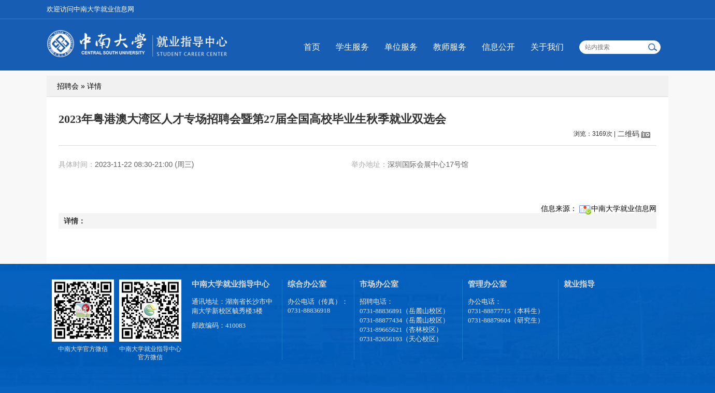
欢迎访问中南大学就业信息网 (90, 9)
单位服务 (401, 47)
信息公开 (498, 47)
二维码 (628, 134)
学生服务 (352, 47)
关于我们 (547, 47)
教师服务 (449, 47)
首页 (312, 47)
